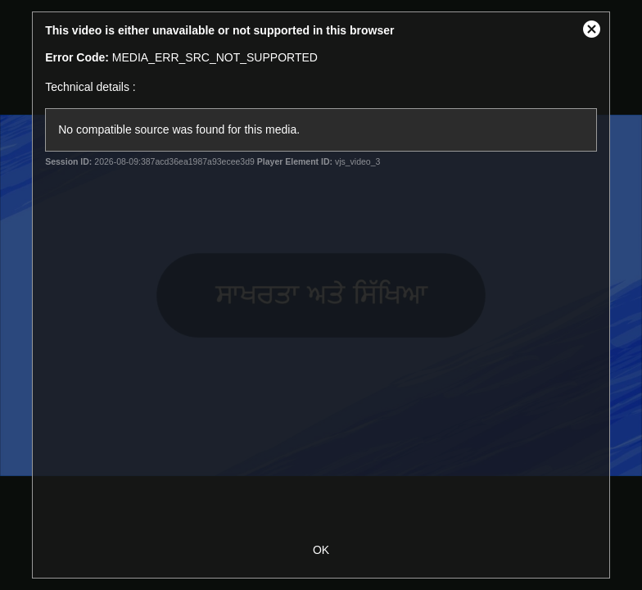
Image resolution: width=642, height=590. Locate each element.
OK (321, 549)
